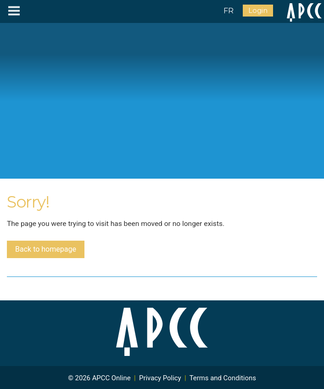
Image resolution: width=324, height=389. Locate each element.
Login (258, 10)
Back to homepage (45, 249)
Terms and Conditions (223, 378)
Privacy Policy (160, 378)
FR (228, 10)
